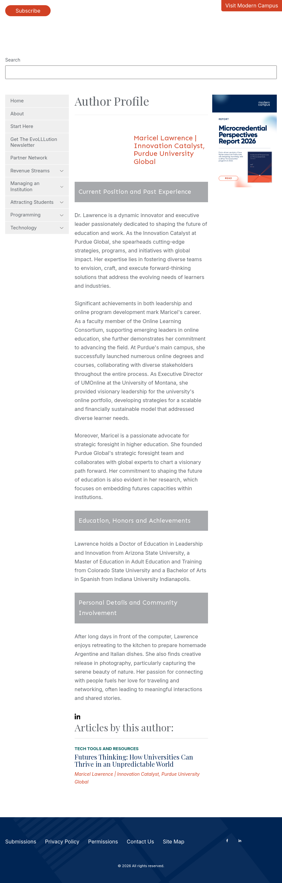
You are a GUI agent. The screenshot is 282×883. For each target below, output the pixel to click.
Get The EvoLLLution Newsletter (33, 142)
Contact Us (140, 841)
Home (17, 101)
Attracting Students (37, 202)
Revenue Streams (37, 171)
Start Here (21, 126)
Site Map (173, 841)
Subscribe (28, 10)
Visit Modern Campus (251, 5)
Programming (37, 215)
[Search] (141, 72)
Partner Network (28, 158)
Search (12, 60)
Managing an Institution (37, 186)
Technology (37, 228)
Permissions (103, 841)
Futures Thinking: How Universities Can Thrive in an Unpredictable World (134, 760)
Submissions (20, 841)
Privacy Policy (62, 841)
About (17, 114)
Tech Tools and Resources (107, 748)
